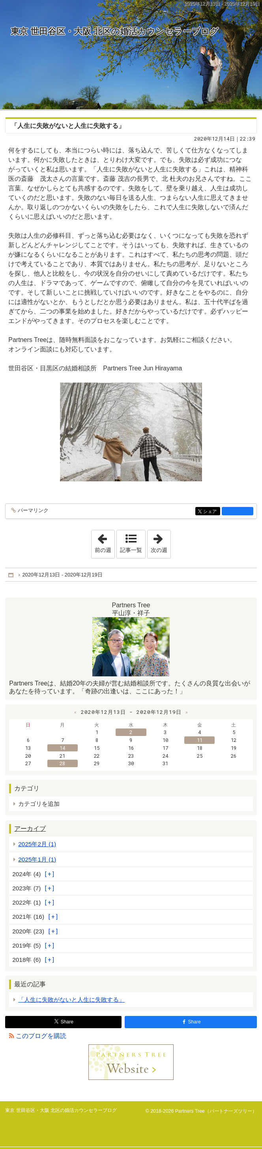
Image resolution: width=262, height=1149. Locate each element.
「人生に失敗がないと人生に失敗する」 (68, 125)
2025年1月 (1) (37, 859)
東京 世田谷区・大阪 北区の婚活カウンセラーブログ (115, 31)
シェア (211, 511)
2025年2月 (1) (37, 844)
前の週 (104, 541)
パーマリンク (33, 510)
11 (199, 740)
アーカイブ (30, 828)
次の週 (160, 541)
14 (62, 748)
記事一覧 (131, 550)
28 (62, 763)
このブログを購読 (41, 1036)
